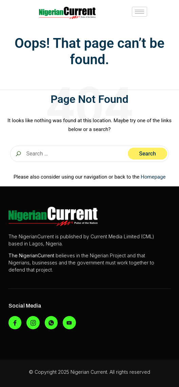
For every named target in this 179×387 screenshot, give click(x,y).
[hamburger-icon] (139, 12)
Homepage (153, 177)
